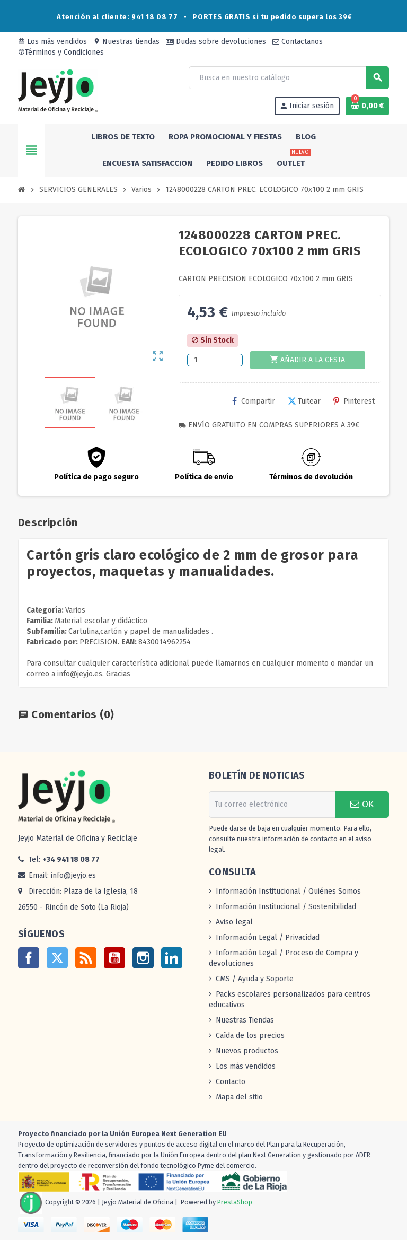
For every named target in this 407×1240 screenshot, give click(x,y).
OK (362, 804)
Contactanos (297, 41)
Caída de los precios (250, 1035)
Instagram (143, 957)
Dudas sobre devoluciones (216, 41)
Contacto (230, 1081)
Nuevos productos (247, 1050)
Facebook (28, 957)
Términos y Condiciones (61, 52)
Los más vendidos (52, 41)
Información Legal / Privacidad (268, 937)
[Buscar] (288, 77)
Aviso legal (234, 922)
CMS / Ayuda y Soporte (255, 978)
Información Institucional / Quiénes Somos (288, 891)
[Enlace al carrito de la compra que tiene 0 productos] (367, 106)
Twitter (57, 957)
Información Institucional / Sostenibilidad (286, 906)
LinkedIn (171, 957)
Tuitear (304, 401)
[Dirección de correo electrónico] (272, 804)
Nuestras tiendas (126, 41)
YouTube (114, 957)
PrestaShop (234, 1202)
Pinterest (354, 401)
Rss (85, 957)
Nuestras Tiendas (245, 1020)
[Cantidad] (215, 360)
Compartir (253, 401)
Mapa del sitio (239, 1097)
